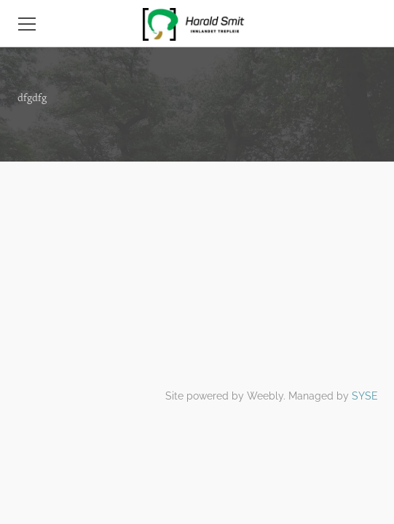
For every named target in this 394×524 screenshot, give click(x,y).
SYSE (365, 396)
